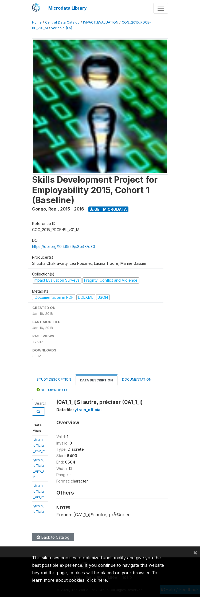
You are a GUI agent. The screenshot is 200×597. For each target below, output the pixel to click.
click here (97, 580)
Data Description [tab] (96, 380)
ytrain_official (87, 409)
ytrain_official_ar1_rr (39, 491)
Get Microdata (108, 209)
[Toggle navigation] (160, 8)
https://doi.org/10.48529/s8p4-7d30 (63, 246)
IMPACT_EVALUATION (100, 22)
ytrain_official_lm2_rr (39, 445)
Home (37, 22)
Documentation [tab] (136, 379)
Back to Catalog (53, 537)
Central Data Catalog (62, 22)
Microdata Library (67, 8)
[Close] (195, 552)
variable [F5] (61, 28)
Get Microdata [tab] (52, 390)
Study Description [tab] (54, 379)
